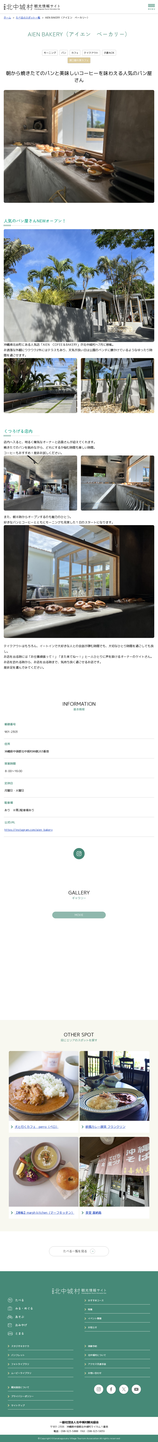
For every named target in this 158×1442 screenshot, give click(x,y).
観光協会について (20, 1387)
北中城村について (97, 1355)
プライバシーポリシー (22, 1396)
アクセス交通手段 (97, 1364)
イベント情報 (94, 1318)
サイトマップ (18, 1405)
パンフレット (18, 1355)
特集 (90, 1309)
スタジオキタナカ (20, 1346)
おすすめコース (96, 1300)
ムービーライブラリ (21, 1373)
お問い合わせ (94, 1373)
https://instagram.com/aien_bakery (28, 830)
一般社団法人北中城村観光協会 (79, 1422)
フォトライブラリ (20, 1364)
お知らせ (92, 1327)
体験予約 (92, 1346)
